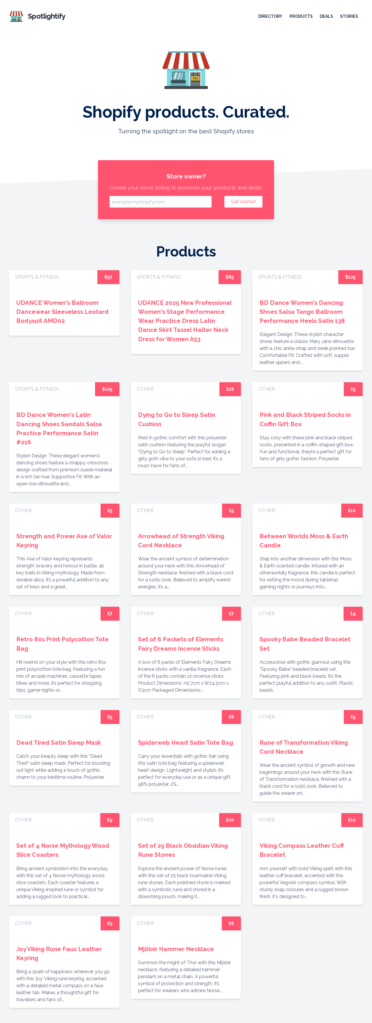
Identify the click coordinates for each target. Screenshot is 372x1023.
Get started (243, 201)
